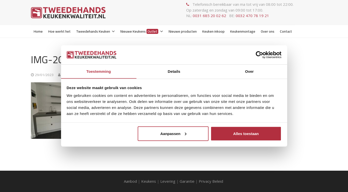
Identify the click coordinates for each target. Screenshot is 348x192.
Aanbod (130, 181)
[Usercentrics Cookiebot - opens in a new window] (259, 54)
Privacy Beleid (211, 181)
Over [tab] (249, 71)
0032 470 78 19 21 (252, 15)
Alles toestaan (246, 134)
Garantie (187, 181)
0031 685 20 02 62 (209, 15)
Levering (167, 181)
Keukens (148, 181)
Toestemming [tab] (98, 71)
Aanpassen (173, 134)
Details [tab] (174, 71)
